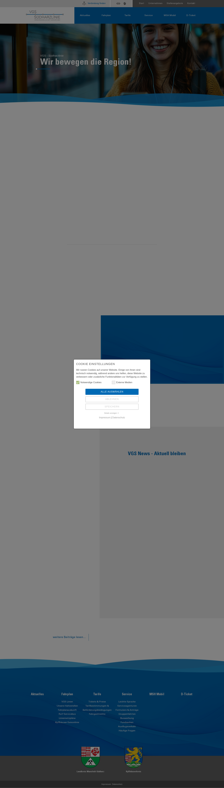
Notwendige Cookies (89, 382)
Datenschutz (118, 417)
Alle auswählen (112, 391)
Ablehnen (112, 399)
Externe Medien (122, 382)
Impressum (104, 417)
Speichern (112, 406)
